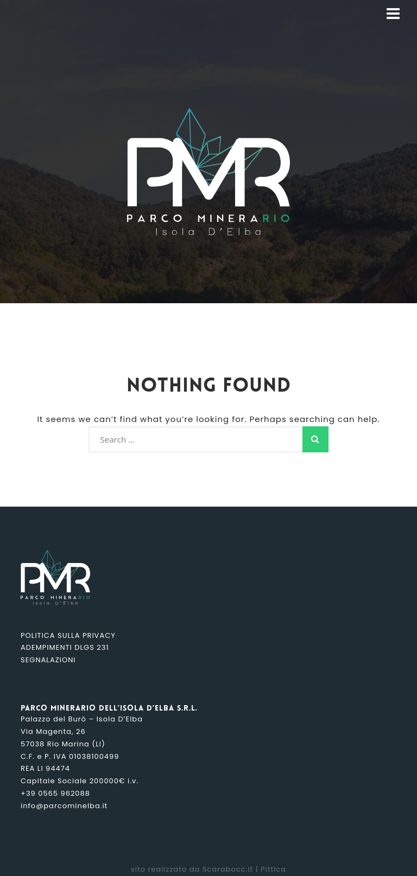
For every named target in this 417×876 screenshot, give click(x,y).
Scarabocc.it (228, 869)
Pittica (273, 869)
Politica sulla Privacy (68, 635)
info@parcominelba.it (64, 806)
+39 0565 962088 (55, 793)
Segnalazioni (48, 660)
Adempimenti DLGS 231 (65, 647)
